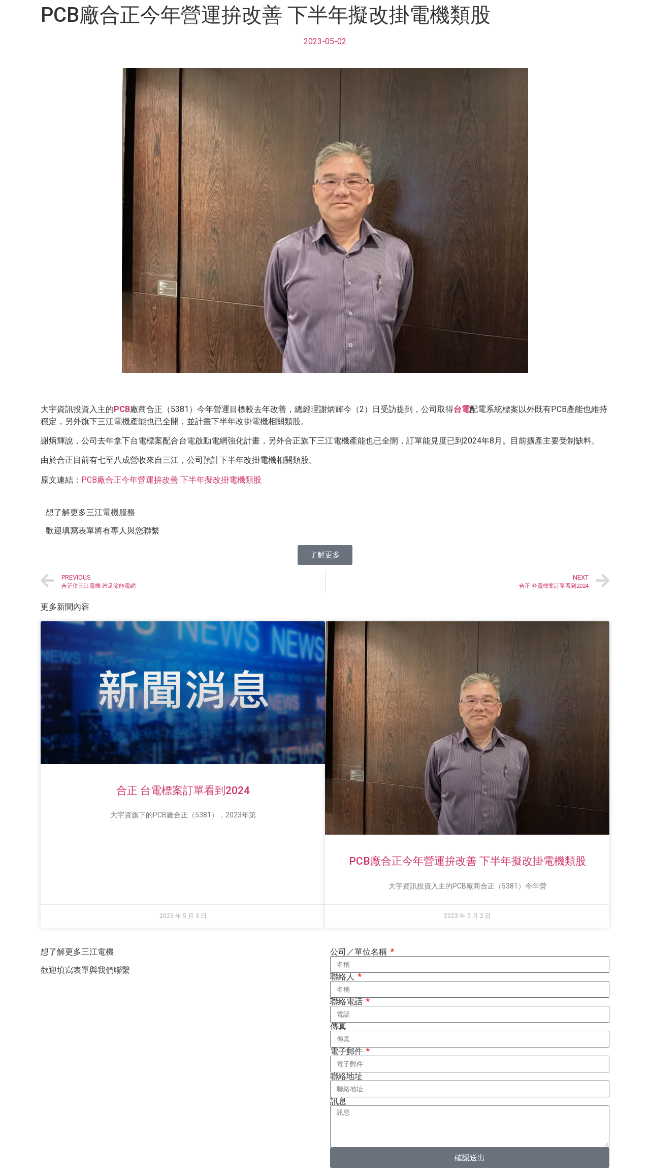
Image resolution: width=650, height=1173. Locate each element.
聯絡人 (343, 977)
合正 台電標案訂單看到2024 (183, 790)
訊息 (338, 1101)
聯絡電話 (347, 1002)
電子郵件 (347, 1052)
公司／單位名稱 (359, 952)
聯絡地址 (346, 1076)
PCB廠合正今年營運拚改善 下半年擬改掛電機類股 (171, 480)
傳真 (338, 1027)
